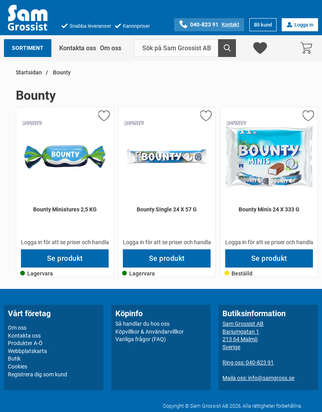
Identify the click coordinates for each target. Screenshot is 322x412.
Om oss (110, 48)
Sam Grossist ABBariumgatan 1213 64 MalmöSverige (243, 335)
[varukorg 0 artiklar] (308, 48)
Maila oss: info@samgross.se (258, 378)
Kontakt (230, 24)
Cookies (17, 366)
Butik (14, 358)
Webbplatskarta (27, 351)
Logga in (299, 25)
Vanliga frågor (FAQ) (140, 339)
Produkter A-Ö (25, 343)
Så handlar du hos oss (142, 324)
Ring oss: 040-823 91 (248, 362)
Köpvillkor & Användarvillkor (149, 331)
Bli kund (263, 25)
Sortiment (27, 48)
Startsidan (29, 72)
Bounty (61, 72)
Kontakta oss (77, 48)
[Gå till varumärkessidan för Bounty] (32, 123)
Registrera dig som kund (37, 374)
